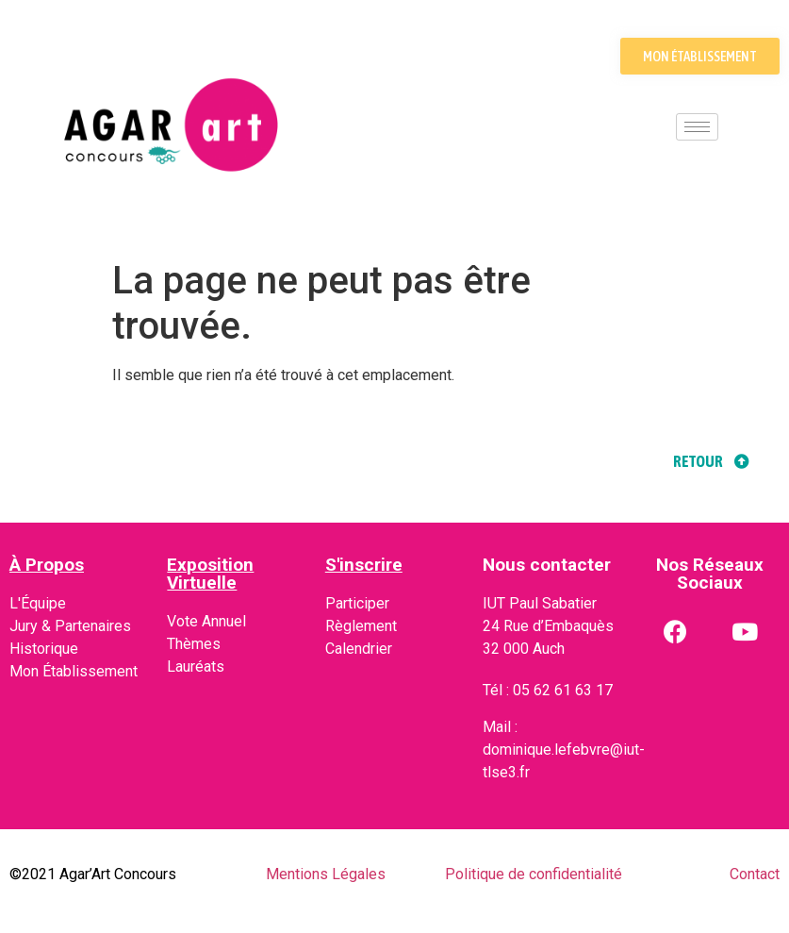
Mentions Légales (326, 874)
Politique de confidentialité (533, 874)
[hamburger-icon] (697, 127)
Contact (755, 874)
